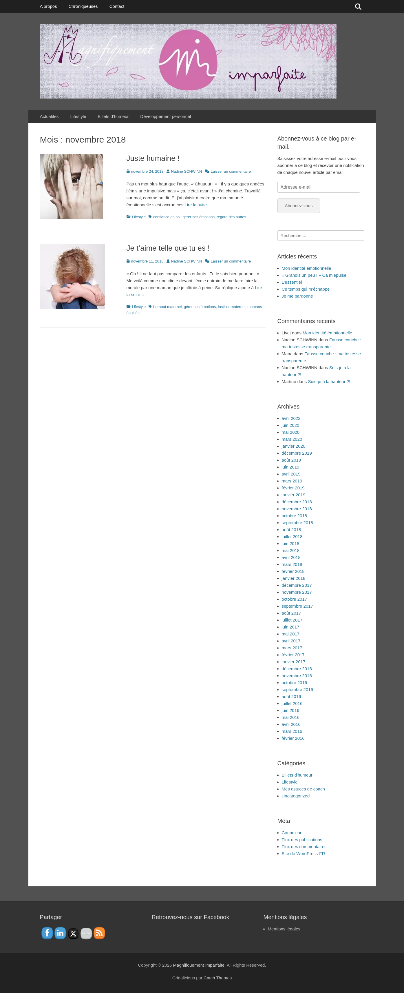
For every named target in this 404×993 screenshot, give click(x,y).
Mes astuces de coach (303, 788)
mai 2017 (291, 633)
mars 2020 (292, 439)
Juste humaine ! (153, 158)
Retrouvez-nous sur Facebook (190, 917)
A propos (48, 6)
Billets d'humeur (297, 774)
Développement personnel (165, 116)
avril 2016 (291, 724)
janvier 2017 (294, 661)
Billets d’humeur (113, 116)
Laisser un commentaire (231, 171)
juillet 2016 (292, 703)
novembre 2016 (297, 675)
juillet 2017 (292, 619)
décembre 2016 (297, 668)
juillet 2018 (292, 536)
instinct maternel (232, 307)
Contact (117, 6)
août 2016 (291, 696)
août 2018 (291, 529)
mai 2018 (291, 550)
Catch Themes (218, 977)
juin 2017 (290, 626)
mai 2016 (291, 717)
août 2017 (291, 613)
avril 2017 (291, 640)
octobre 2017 (294, 599)
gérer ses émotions (198, 217)
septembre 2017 (297, 606)
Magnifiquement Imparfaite (199, 965)
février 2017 (293, 654)
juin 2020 (290, 425)
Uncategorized (296, 795)
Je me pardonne (297, 296)
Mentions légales (284, 928)
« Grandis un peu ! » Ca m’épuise (314, 275)
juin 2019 (290, 466)
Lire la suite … (198, 204)
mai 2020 (291, 432)
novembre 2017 (297, 592)
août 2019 (291, 460)
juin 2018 (290, 543)
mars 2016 (292, 731)
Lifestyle (78, 116)
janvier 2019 (294, 494)
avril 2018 (291, 557)
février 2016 (293, 738)
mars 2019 (292, 480)
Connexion (292, 832)
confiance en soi (166, 217)
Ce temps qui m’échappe (306, 289)
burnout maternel (167, 307)
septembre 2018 (297, 522)
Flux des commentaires (304, 846)
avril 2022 (291, 418)
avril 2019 (291, 473)
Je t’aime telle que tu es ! (168, 248)
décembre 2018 (297, 501)
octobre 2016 (294, 682)
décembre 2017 (297, 585)
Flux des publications (302, 839)
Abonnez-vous (299, 205)
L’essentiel (292, 282)
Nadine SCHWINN (186, 171)
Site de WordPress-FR (303, 853)
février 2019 (293, 487)
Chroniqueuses (83, 6)
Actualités (49, 116)
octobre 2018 (294, 515)
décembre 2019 (297, 453)
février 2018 (293, 571)
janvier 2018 (294, 578)
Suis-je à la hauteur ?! (329, 381)
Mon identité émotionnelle (306, 268)
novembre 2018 (297, 508)
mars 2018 (292, 564)
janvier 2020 (294, 446)
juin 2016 (290, 710)
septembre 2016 (297, 689)
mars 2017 (292, 647)
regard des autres (231, 217)
